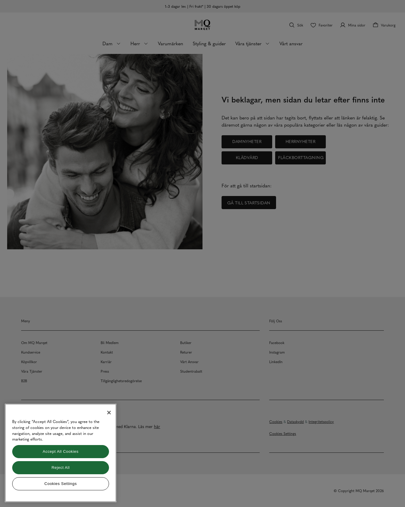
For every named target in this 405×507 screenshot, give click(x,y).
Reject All (61, 467)
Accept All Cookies (60, 451)
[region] (60, 453)
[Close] (109, 412)
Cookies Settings (60, 483)
